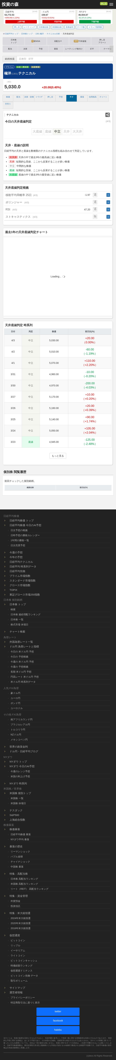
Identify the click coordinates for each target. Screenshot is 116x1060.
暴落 (56, 49)
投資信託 (15, 906)
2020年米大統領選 (21, 923)
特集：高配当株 (19, 873)
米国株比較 (57, 27)
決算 (25, 49)
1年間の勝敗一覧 (20, 540)
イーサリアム (18, 950)
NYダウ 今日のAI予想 (22, 766)
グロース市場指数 (20, 585)
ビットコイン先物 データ (24, 975)
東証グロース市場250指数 (25, 594)
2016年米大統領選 (21, 928)
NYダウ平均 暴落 (20, 839)
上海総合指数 (17, 819)
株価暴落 (15, 829)
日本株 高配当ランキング (24, 878)
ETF (92, 49)
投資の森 (10, 4)
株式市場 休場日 (19, 624)
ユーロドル (17, 708)
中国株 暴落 (17, 866)
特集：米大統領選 (20, 913)
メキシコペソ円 (19, 739)
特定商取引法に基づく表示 (25, 1002)
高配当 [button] (58, 41)
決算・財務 (29, 97)
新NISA (35, 41)
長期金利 (69, 27)
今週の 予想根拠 (19, 666)
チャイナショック (20, 861)
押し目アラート (102, 41)
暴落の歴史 (16, 846)
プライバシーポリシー (23, 997)
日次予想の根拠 (19, 530)
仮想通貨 (15, 935)
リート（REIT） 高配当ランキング (29, 888)
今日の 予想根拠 (19, 656)
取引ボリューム (19, 980)
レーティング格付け (73, 49)
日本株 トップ (18, 604)
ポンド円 (15, 703)
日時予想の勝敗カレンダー (25, 535)
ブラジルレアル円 (20, 724)
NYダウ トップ (18, 761)
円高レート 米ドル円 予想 (25, 676)
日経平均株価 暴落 (21, 834)
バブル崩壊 (17, 856)
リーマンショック (20, 851)
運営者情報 (16, 992)
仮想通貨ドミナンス (21, 970)
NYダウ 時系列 (18, 783)
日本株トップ (13, 41)
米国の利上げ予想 (20, 776)
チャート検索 (17, 631)
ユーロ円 (15, 698)
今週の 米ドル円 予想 (22, 661)
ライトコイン (18, 955)
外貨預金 (15, 901)
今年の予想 (16, 557)
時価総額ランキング (21, 965)
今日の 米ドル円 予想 (22, 651)
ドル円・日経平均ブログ (24, 751)
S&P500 (14, 815)
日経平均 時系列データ (23, 566)
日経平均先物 (17, 571)
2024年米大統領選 (21, 918)
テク (71, 97)
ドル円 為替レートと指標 (24, 646)
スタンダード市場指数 (23, 580)
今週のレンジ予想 (20, 771)
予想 (41, 49)
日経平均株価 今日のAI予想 (25, 525)
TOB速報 (80, 41)
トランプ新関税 (95, 27)
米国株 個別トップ (20, 793)
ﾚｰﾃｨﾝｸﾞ (39, 97)
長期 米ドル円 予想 (21, 671)
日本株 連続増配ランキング (25, 614)
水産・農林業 (22, 67)
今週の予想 (16, 552)
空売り (8, 104)
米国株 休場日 (18, 803)
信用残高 (93, 97)
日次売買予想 (18, 545)
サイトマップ (17, 987)
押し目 (104, 4)
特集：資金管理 (19, 895)
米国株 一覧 (17, 798)
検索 (13, 609)
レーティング (29, 27)
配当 (10, 49)
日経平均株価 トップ (22, 520)
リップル (15, 945)
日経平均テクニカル (21, 561)
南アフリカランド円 (21, 719)
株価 (8, 97)
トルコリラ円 (18, 729)
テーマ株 (81, 27)
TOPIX (13, 589)
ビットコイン (18, 940)
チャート (103, 97)
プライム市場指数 (20, 575)
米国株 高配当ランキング (24, 883)
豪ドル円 (15, 693)
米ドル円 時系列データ (23, 681)
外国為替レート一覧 (21, 641)
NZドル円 (16, 734)
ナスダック (16, 810)
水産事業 (35, 67)
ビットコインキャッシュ (24, 960)
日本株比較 (43, 27)
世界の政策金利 (19, 746)
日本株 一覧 (17, 619)
